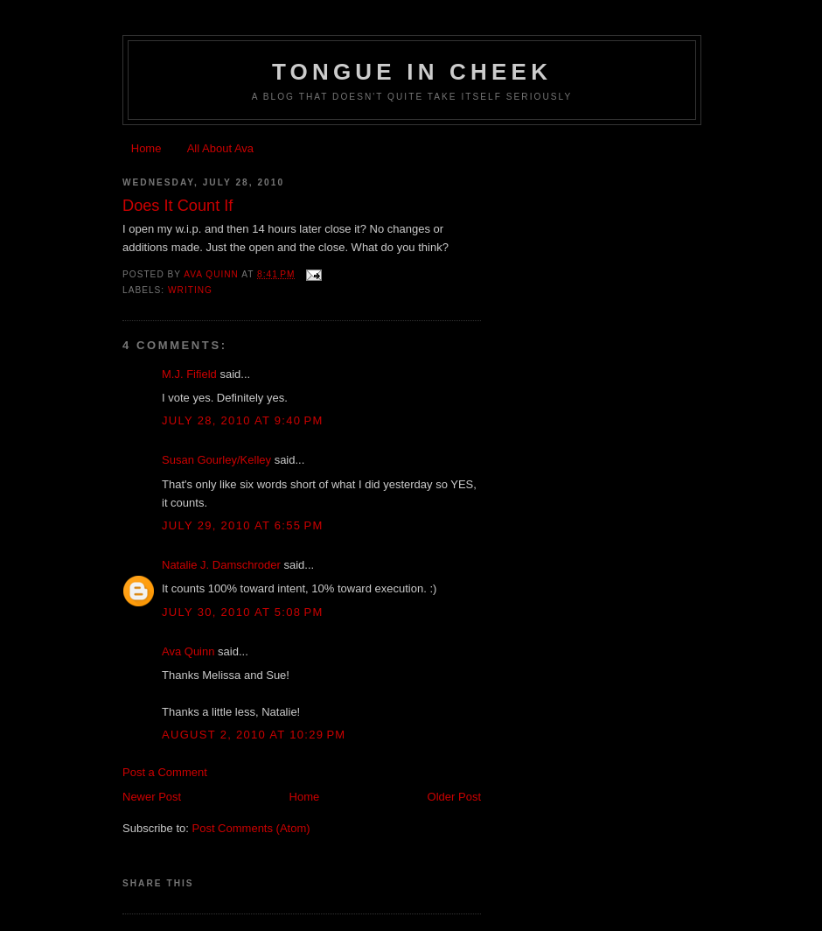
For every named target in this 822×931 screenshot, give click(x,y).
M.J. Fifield (189, 374)
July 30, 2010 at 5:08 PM (243, 612)
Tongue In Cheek (412, 72)
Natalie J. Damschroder (221, 564)
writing (190, 290)
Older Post (454, 796)
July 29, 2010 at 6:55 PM (243, 525)
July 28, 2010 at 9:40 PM (243, 420)
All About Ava (220, 148)
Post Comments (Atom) (251, 828)
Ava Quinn (188, 651)
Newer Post (151, 796)
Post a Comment (164, 772)
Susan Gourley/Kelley (216, 459)
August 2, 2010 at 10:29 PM (253, 734)
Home (146, 148)
